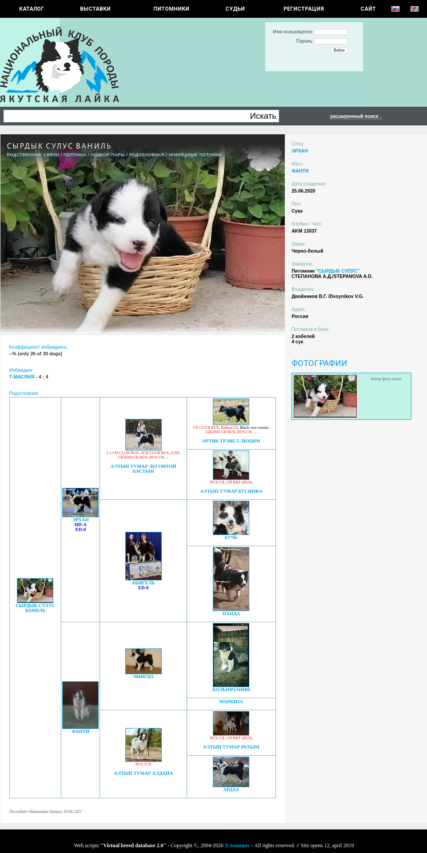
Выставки (95, 9)
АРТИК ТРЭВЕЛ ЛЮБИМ (231, 441)
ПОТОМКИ (75, 155)
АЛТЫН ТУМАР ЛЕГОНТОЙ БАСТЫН (143, 469)
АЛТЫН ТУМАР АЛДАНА (143, 773)
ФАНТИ (80, 731)
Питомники (171, 9)
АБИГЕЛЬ (143, 582)
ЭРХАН (80, 519)
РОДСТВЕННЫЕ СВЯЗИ (33, 155)
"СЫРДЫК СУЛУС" (337, 271)
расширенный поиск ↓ (356, 116)
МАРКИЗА (231, 701)
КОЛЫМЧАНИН (231, 689)
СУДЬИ (235, 9)
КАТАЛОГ (31, 9)
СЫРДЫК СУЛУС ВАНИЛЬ (35, 608)
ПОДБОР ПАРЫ (108, 155)
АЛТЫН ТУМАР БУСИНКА (231, 491)
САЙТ (368, 9)
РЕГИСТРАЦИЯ (303, 9)
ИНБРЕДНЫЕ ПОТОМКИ (195, 155)
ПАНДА (231, 613)
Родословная (146, 155)
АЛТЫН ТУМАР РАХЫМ (231, 746)
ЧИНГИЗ (143, 676)
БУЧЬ (231, 537)
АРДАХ (231, 789)
